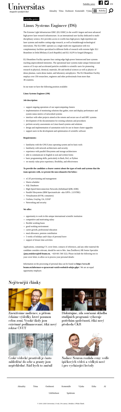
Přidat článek (79, 404)
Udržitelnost (54, 393)
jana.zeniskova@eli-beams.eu (37, 254)
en (111, 4)
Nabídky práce (89, 4)
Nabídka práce (31, 19)
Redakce (71, 404)
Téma (61, 11)
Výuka (89, 11)
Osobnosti (69, 11)
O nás (57, 404)
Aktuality (53, 11)
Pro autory (64, 404)
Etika (94, 386)
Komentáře (80, 11)
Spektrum (71, 393)
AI (105, 386)
